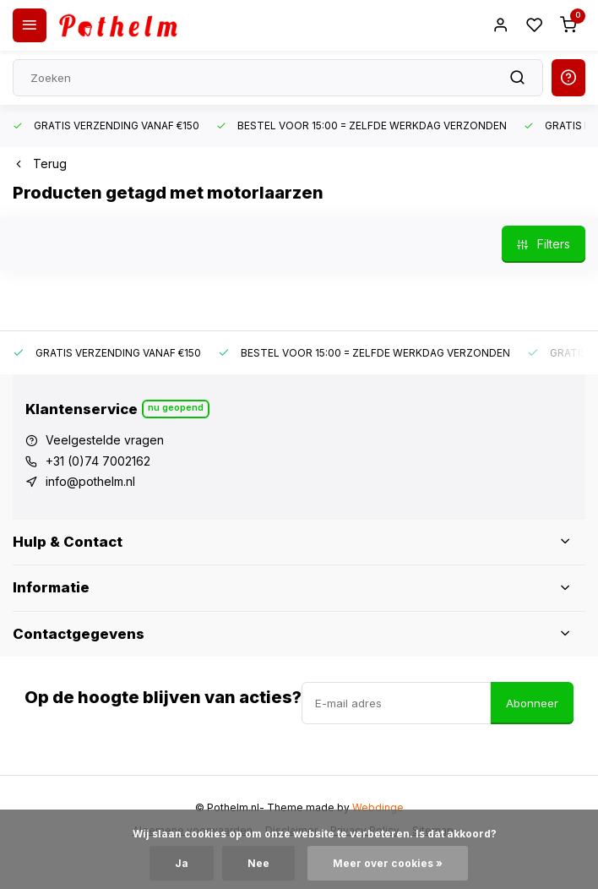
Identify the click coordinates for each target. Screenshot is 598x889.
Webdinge (378, 807)
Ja (181, 863)
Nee (258, 863)
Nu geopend (176, 407)
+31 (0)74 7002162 (98, 461)
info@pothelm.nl (90, 481)
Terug (40, 163)
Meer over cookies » (388, 863)
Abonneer (532, 703)
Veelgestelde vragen (105, 440)
